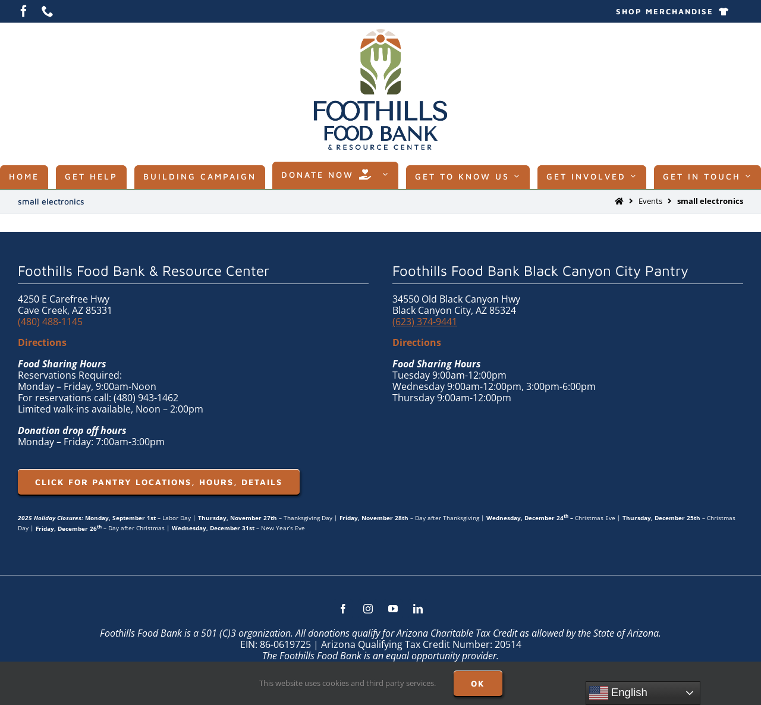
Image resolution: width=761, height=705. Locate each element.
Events (650, 201)
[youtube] (392, 608)
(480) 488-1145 (50, 321)
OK (478, 683)
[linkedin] (417, 608)
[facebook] (24, 11)
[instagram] (368, 608)
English (618, 693)
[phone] (48, 11)
